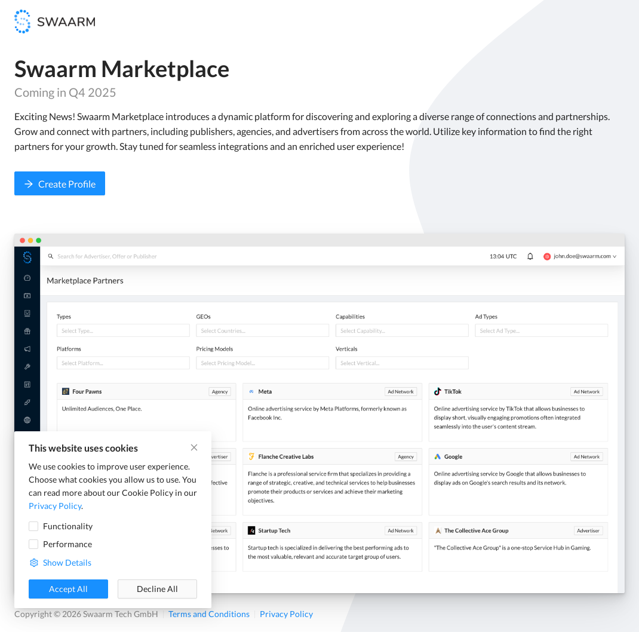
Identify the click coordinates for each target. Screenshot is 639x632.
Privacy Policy (286, 614)
